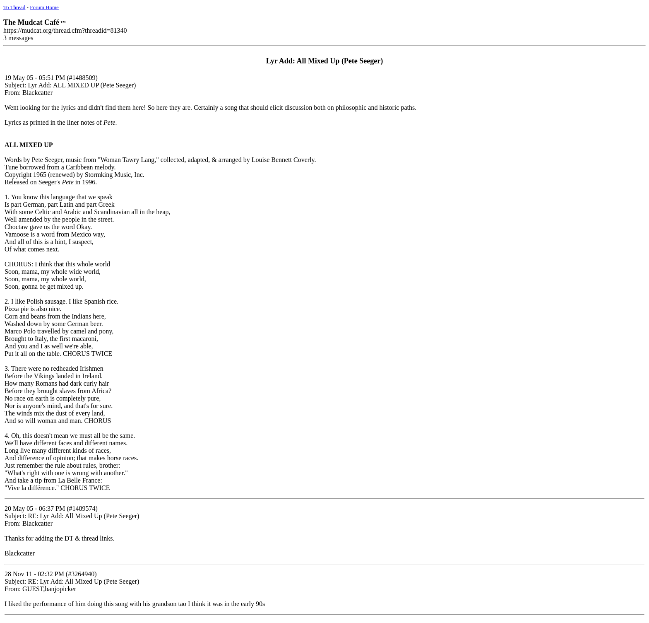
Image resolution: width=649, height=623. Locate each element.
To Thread (14, 7)
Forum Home (44, 7)
